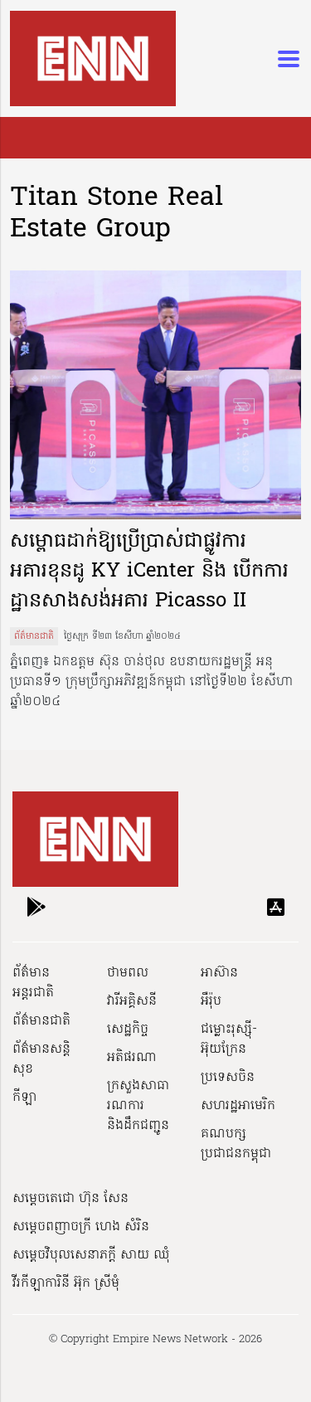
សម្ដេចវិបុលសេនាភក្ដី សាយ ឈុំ (91, 1255)
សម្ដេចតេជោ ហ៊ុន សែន (70, 1199)
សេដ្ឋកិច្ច (127, 1029)
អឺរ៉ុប (211, 1001)
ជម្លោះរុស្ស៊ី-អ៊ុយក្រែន (229, 1039)
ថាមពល (127, 973)
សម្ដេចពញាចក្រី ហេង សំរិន (80, 1227)
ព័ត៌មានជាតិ (34, 636)
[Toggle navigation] (283, 59)
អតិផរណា (132, 1058)
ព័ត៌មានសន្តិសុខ (41, 1059)
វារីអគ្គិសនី (132, 1001)
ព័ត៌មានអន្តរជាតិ (33, 983)
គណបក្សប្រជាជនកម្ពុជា (236, 1144)
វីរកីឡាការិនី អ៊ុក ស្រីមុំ (65, 1283)
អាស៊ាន (219, 973)
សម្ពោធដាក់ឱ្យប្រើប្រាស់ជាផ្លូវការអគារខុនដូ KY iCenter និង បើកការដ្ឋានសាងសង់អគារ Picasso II (149, 572)
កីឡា (24, 1097)
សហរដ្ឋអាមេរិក (238, 1106)
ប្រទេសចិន (228, 1078)
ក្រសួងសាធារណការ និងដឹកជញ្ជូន (138, 1106)
